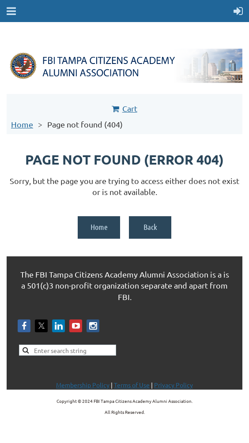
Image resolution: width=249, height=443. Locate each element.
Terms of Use (132, 385)
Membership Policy (82, 385)
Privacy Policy (173, 385)
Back (150, 227)
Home (22, 124)
